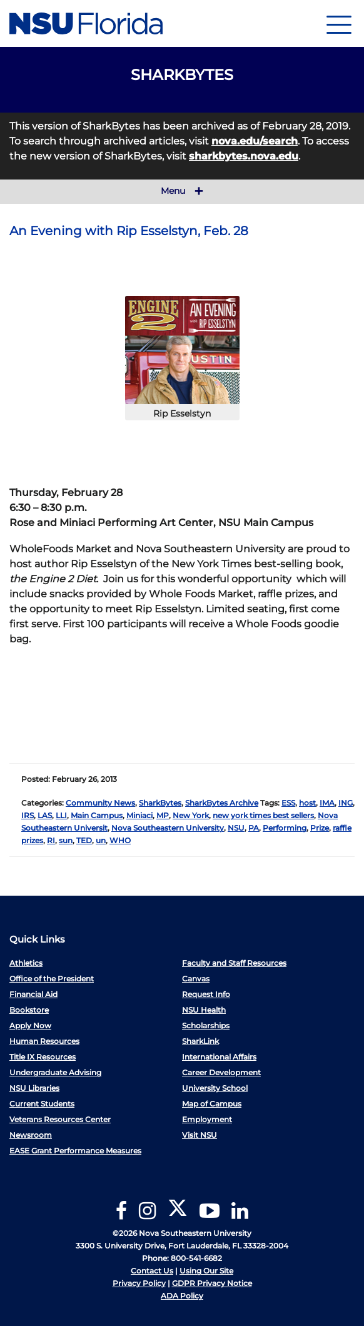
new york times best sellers (263, 815)
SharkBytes (160, 802)
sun (66, 840)
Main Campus (97, 815)
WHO (120, 840)
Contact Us (152, 1270)
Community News (100, 802)
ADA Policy (182, 1295)
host (307, 802)
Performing (284, 828)
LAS (45, 815)
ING (345, 802)
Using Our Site (206, 1270)
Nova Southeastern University (167, 828)
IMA (327, 802)
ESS (288, 802)
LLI (61, 815)
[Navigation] (339, 23)
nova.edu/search (254, 141)
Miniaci (139, 815)
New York (191, 815)
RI (51, 840)
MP (162, 815)
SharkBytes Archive (221, 802)
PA (253, 828)
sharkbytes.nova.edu (243, 156)
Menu (182, 191)
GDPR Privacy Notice (212, 1283)
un (101, 840)
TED (84, 840)
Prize (319, 828)
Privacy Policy (139, 1283)
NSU (236, 828)
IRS (27, 815)
